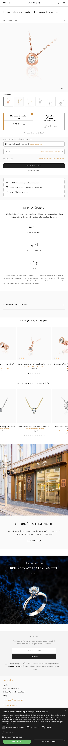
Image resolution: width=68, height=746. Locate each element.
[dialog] (34, 727)
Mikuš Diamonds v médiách (14, 692)
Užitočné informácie (11, 689)
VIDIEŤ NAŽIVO (34, 171)
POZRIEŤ (34, 574)
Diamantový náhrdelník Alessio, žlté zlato (34, 427)
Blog (5, 695)
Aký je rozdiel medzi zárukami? (34, 133)
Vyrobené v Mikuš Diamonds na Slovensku (26, 188)
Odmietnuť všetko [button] (49, 742)
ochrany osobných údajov (18, 666)
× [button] (65, 710)
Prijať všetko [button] (17, 742)
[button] (34, 737)
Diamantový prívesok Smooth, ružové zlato (34, 364)
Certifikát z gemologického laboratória (24, 183)
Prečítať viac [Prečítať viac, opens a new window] (11, 724)
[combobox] (34, 144)
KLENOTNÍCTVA (34, 541)
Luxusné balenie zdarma (19, 192)
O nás (5, 685)
